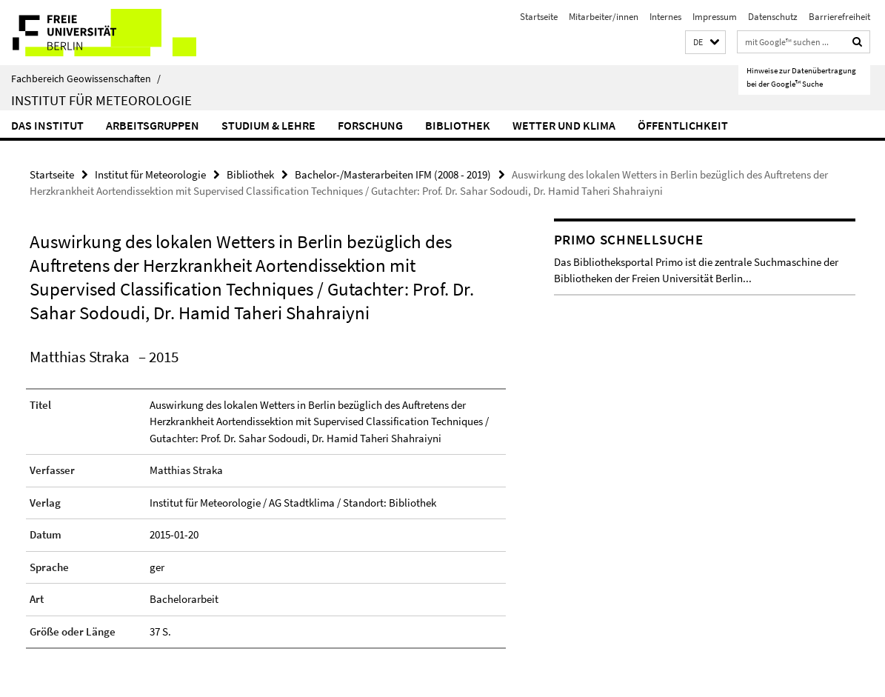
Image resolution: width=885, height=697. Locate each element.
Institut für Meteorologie (101, 100)
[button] (705, 42)
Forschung (370, 125)
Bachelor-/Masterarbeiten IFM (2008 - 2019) (393, 174)
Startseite (539, 16)
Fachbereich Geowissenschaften (86, 78)
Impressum (714, 16)
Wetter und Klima (563, 125)
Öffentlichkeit (683, 125)
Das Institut (47, 125)
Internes (665, 16)
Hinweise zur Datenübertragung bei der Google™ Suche (801, 77)
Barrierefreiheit (839, 16)
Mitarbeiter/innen (603, 16)
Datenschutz (773, 16)
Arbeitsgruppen (152, 125)
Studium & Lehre (268, 125)
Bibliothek (457, 125)
